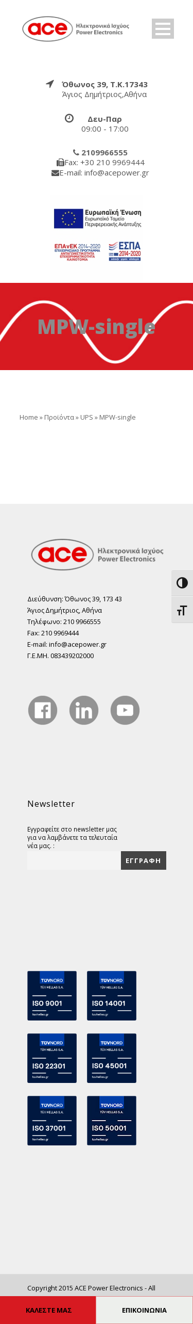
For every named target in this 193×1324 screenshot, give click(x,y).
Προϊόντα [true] (59, 417)
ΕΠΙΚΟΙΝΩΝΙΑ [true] (144, 1310)
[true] (76, 28)
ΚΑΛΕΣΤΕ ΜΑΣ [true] (49, 1310)
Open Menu (163, 29)
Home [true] (29, 417)
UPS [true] (86, 417)
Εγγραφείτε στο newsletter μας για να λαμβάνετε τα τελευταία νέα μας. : (72, 837)
